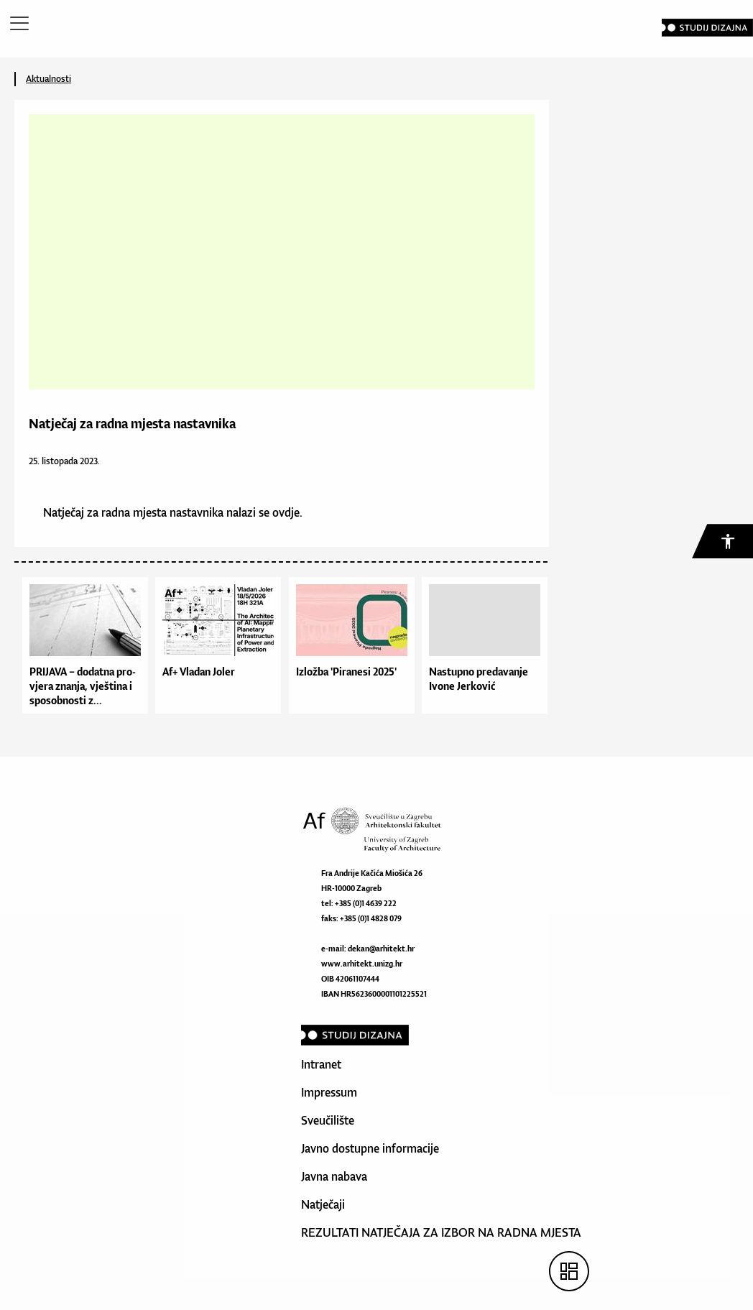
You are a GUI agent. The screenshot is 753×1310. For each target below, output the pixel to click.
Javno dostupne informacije (370, 1148)
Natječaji (323, 1204)
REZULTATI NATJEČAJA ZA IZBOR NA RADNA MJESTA (441, 1232)
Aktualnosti (48, 79)
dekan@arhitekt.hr (381, 949)
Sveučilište (327, 1120)
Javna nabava (334, 1176)
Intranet (321, 1064)
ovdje (286, 512)
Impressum (329, 1092)
